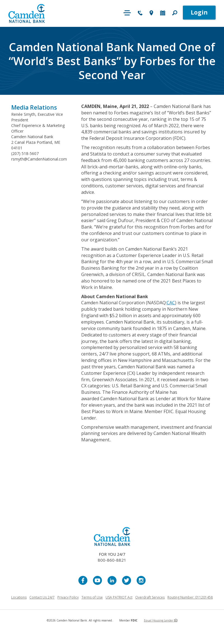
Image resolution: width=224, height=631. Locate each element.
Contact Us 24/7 (42, 597)
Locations (19, 597)
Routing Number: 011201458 (190, 597)
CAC (171, 303)
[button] (174, 13)
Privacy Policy (68, 597)
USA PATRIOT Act (119, 597)
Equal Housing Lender (161, 620)
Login (199, 12)
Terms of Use (92, 597)
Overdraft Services (150, 597)
